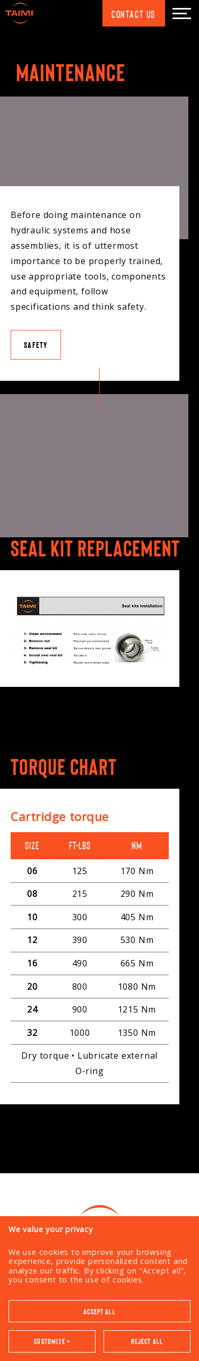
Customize (52, 1074)
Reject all (147, 1074)
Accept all (99, 1044)
